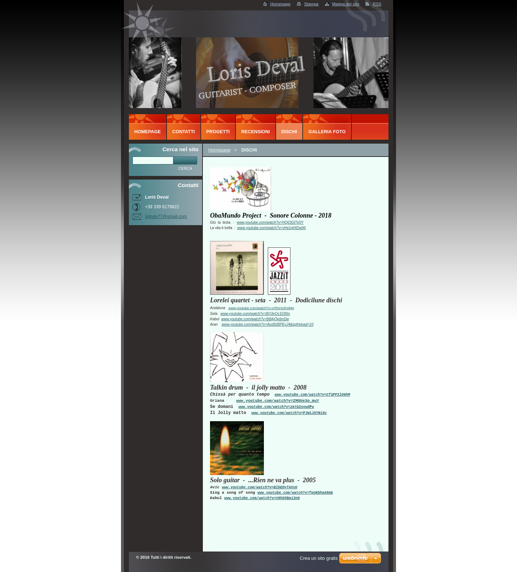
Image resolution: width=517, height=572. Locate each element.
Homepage (280, 4)
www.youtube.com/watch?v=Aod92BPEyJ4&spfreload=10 (267, 324)
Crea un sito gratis (319, 558)
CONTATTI (183, 131)
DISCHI (289, 131)
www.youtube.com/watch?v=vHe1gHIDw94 (271, 228)
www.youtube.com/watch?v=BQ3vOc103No (255, 314)
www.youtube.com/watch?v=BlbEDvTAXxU (259, 487)
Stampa (311, 4)
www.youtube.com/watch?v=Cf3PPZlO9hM (312, 395)
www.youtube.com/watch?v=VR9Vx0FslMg (261, 308)
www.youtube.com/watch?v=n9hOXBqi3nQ (262, 498)
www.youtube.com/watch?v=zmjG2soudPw (276, 407)
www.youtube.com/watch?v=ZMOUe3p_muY (277, 401)
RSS (377, 4)
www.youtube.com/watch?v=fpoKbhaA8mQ (295, 493)
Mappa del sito (345, 4)
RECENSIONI (255, 131)
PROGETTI (218, 131)
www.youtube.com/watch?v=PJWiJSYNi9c (289, 413)
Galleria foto (327, 131)
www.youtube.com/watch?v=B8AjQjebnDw (255, 319)
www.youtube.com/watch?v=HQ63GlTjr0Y (270, 222)
